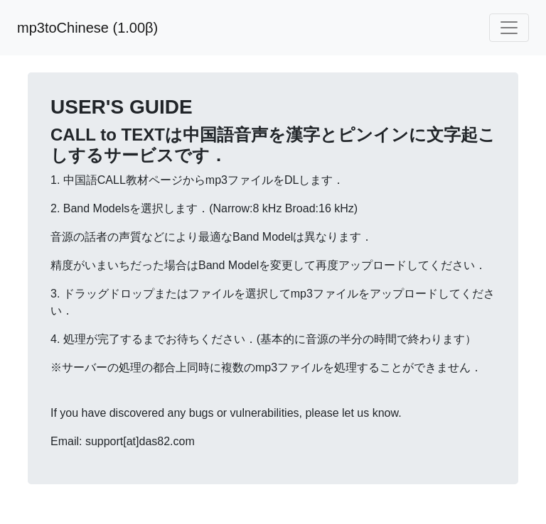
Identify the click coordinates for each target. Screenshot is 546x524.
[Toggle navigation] (509, 27)
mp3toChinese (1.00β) (87, 28)
